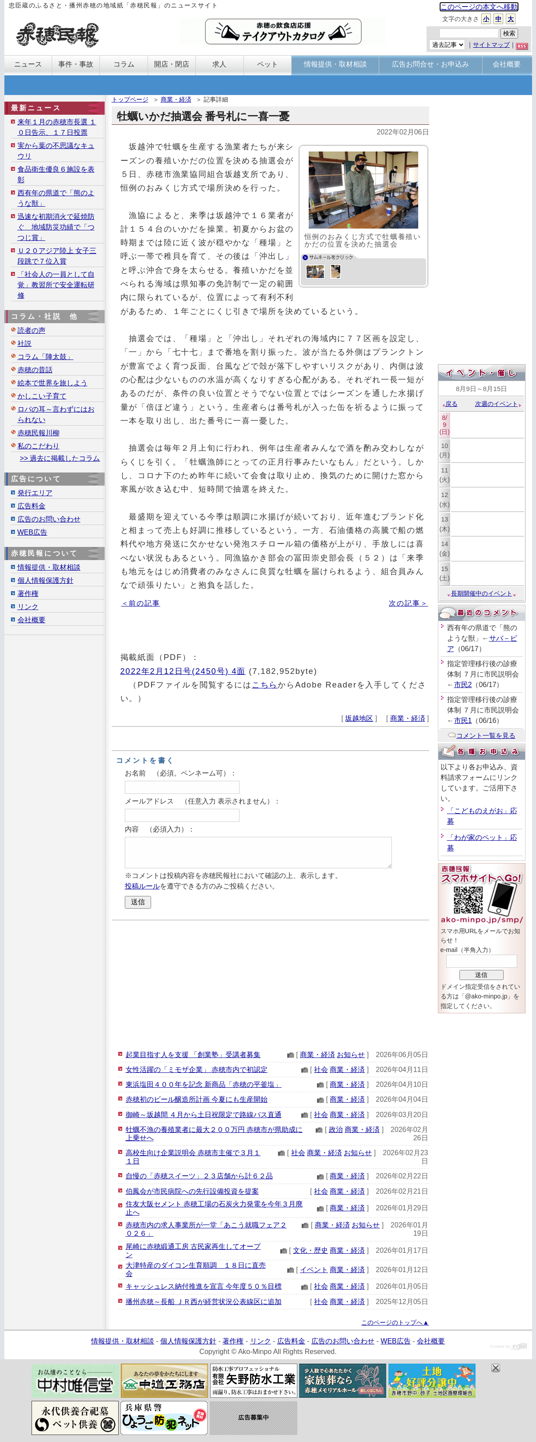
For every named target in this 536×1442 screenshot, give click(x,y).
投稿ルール (142, 886)
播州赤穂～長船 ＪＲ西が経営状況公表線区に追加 (204, 1301)
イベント (314, 1269)
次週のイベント (498, 403)
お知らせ (351, 1054)
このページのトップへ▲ (395, 1322)
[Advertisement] (270, 984)
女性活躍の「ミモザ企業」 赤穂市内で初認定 (197, 1069)
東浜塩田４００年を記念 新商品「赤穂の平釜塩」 (204, 1084)
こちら (265, 684)
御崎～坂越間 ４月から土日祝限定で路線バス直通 (204, 1114)
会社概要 (32, 620)
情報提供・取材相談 (49, 567)
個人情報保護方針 (46, 580)
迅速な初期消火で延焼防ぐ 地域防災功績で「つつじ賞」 (56, 227)
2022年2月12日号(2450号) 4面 (183, 671)
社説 (25, 343)
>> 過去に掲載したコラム (60, 458)
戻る (449, 403)
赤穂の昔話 (35, 370)
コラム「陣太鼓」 (46, 356)
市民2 (463, 684)
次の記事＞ (408, 603)
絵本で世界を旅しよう (53, 383)
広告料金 (32, 506)
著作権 (28, 593)
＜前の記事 (140, 603)
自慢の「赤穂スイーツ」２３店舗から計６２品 (199, 1176)
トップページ (130, 99)
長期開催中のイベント (482, 593)
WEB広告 (32, 532)
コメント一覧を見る (481, 735)
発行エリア (35, 493)
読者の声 (32, 330)
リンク (28, 606)
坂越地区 (359, 718)
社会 (321, 1069)
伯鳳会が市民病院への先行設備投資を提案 (192, 1191)
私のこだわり (39, 446)
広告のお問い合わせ (49, 519)
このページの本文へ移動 (479, 7)
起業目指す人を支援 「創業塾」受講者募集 (193, 1054)
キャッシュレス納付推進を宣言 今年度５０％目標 (204, 1286)
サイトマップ (491, 44)
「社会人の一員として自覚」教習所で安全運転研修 (56, 285)
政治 (336, 1129)
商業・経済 (176, 99)
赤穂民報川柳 (39, 433)
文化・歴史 (310, 1250)
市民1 (463, 720)
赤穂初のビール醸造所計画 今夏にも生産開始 (197, 1099)
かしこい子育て (42, 396)
